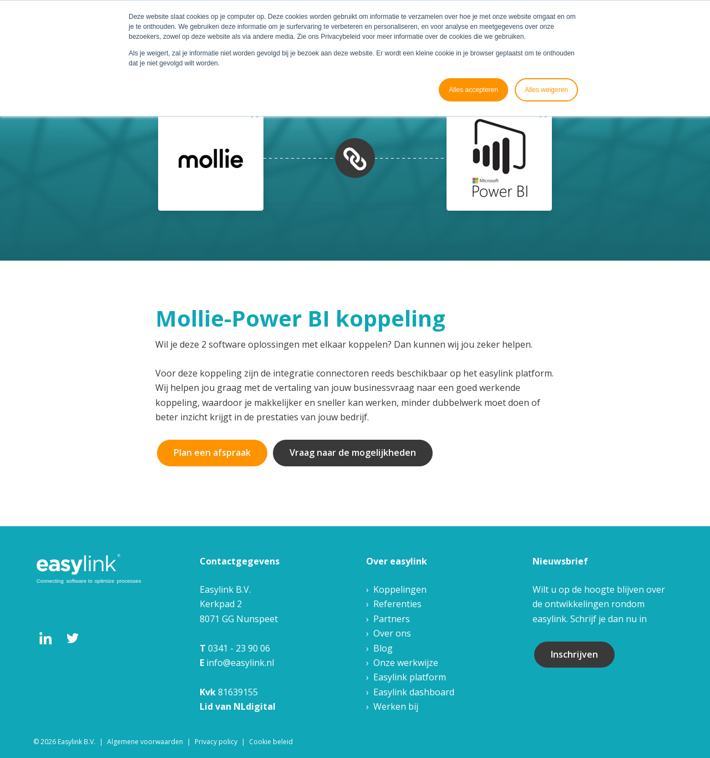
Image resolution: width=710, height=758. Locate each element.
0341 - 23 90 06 (239, 648)
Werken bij (395, 706)
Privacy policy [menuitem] (216, 741)
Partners (391, 619)
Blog (383, 648)
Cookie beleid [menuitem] (271, 741)
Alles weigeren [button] (546, 90)
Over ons (392, 633)
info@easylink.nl (240, 663)
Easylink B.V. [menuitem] (76, 741)
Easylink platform (409, 677)
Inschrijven (574, 654)
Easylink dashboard (413, 692)
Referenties (397, 604)
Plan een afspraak (212, 452)
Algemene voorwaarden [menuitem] (145, 741)
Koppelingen (400, 589)
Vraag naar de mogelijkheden (353, 452)
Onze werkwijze (405, 663)
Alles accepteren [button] (473, 90)
